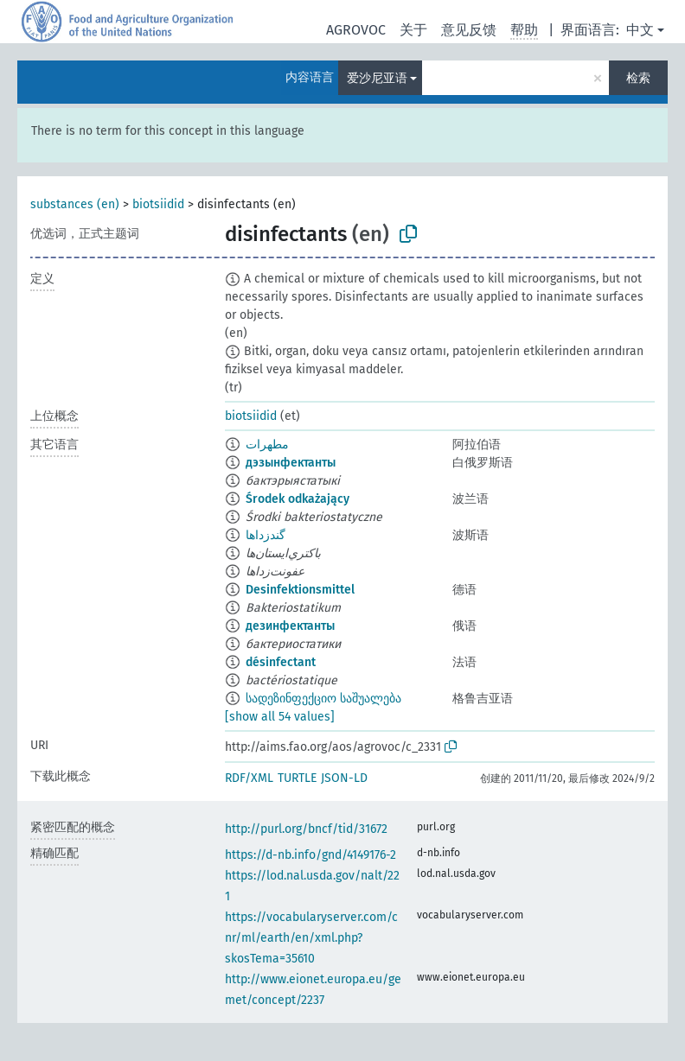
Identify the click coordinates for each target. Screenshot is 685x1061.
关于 (413, 30)
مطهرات (267, 444)
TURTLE (297, 778)
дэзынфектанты (291, 462)
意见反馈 (468, 30)
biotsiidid (158, 204)
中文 (640, 30)
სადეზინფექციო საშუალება (323, 698)
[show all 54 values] (280, 716)
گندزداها (265, 535)
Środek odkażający (297, 499)
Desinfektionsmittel (300, 589)
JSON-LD (344, 778)
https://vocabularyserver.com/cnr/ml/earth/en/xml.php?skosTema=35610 (311, 938)
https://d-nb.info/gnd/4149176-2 (310, 855)
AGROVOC (356, 30)
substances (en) (74, 204)
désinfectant (281, 662)
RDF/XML (249, 778)
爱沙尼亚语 (377, 78)
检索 (638, 78)
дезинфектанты (290, 626)
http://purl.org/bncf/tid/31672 (306, 829)
